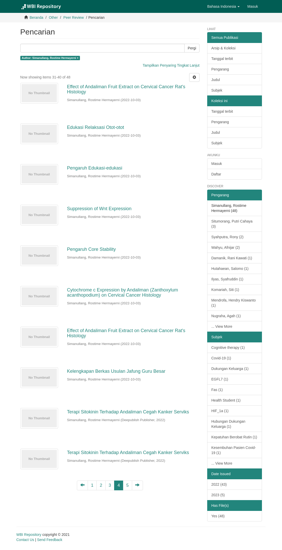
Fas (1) (217, 390)
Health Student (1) (226, 400)
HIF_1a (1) (220, 411)
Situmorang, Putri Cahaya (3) (231, 223)
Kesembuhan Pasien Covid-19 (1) (233, 450)
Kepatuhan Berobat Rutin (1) (234, 437)
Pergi (192, 48)
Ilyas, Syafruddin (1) (227, 279)
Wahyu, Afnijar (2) (225, 247)
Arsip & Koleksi (223, 48)
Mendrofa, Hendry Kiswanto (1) (233, 302)
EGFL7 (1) (219, 379)
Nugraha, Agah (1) (226, 316)
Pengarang (220, 69)
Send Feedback (49, 540)
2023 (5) (218, 495)
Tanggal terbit (222, 59)
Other (53, 17)
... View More (221, 326)
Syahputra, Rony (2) (227, 237)
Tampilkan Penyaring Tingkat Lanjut (171, 65)
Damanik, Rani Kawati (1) (231, 258)
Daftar (216, 174)
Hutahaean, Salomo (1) (230, 269)
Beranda (36, 17)
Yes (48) (218, 516)
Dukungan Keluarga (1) (230, 369)
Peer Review (73, 17)
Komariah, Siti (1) (225, 290)
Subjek (216, 90)
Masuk (216, 164)
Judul (215, 80)
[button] (223, 6)
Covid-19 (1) (221, 358)
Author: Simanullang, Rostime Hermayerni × (50, 57)
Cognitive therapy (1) (228, 347)
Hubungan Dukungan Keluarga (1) (228, 424)
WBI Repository (28, 535)
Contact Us (25, 540)
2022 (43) (219, 484)
